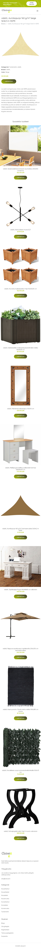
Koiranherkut (5, 902)
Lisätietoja (9, 81)
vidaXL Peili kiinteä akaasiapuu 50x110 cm (20, 409)
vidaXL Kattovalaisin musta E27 (20, 230)
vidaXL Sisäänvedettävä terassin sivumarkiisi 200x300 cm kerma (20, 170)
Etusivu (3, 24)
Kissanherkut (5, 889)
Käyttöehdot (5, 930)
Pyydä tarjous (31, 3)
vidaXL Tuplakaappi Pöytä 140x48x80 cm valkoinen (20, 589)
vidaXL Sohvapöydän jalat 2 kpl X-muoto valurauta (20, 831)
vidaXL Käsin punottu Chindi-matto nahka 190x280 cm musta (20, 710)
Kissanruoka (5, 898)
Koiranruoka (5, 908)
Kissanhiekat (5, 892)
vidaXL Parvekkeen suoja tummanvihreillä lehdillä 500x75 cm (20, 771)
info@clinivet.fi (5, 879)
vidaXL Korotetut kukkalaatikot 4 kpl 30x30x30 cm (20, 289)
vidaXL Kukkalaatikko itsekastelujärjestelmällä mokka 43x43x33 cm (20, 349)
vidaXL (19, 67)
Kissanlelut (4, 895)
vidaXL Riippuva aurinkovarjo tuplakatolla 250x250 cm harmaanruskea (20, 649)
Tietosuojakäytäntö (7, 933)
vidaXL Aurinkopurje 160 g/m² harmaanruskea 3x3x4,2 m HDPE (20, 529)
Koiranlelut (4, 905)
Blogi (3, 923)
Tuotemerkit (13, 67)
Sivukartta (4, 936)
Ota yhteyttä (5, 926)
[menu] (37, 11)
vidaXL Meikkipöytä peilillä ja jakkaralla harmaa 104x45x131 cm (20, 468)
